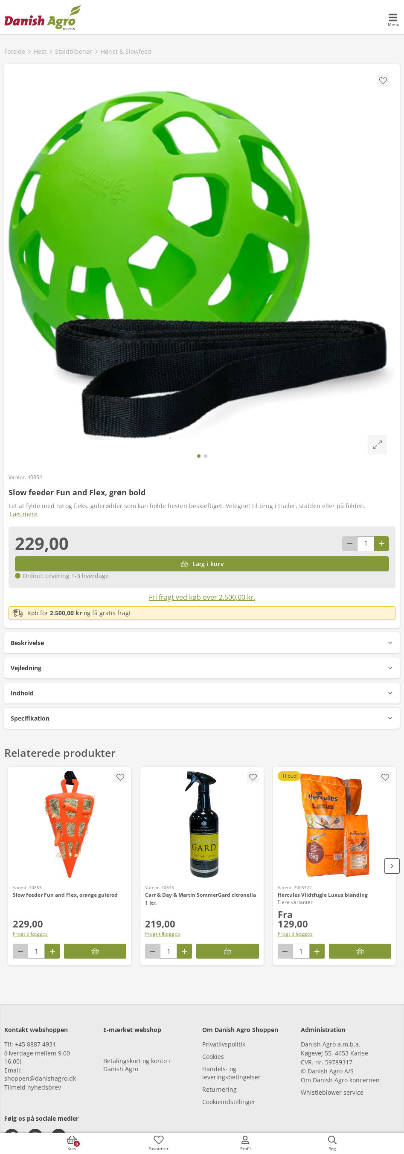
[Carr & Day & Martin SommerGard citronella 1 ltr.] (202, 824)
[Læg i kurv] (202, 563)
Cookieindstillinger (229, 1102)
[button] (202, 642)
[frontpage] (42, 17)
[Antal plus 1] (381, 543)
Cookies (213, 1056)
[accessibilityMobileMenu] (393, 20)
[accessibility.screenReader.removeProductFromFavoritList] (385, 777)
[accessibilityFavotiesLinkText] (158, 1143)
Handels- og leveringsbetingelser (231, 1073)
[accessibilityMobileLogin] (245, 1143)
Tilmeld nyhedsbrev (32, 1087)
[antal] (365, 543)
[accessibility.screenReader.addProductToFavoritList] (120, 777)
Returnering (219, 1089)
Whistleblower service (332, 1092)
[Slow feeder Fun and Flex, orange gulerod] (69, 824)
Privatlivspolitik (223, 1044)
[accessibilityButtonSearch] (332, 1143)
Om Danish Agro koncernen (340, 1080)
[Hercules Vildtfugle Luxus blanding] (334, 824)
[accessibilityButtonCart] (71, 1143)
